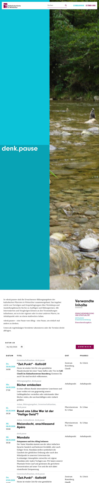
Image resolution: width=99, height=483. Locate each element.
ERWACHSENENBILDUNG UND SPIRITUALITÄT (84, 314)
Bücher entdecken (29, 385)
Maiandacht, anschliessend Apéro (36, 425)
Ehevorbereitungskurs (83, 322)
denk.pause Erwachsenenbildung (83, 319)
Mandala (23, 437)
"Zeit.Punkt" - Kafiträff (32, 364)
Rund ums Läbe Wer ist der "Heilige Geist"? (36, 412)
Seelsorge (78, 5)
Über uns (90, 5)
